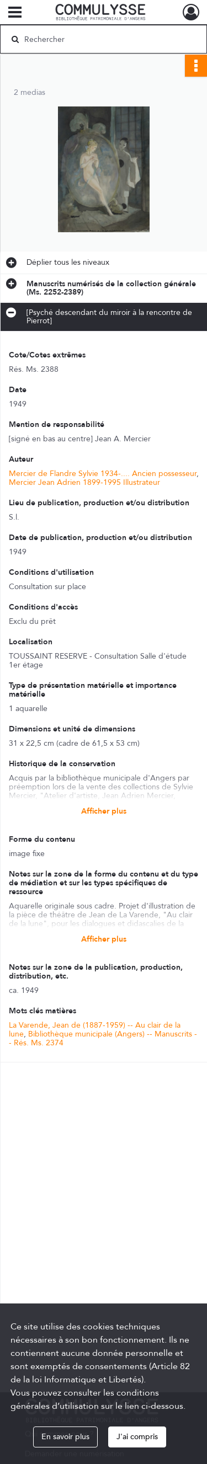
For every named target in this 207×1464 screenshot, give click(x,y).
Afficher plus (103, 811)
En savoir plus (65, 1436)
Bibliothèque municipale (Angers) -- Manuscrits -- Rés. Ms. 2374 (103, 1038)
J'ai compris (137, 1436)
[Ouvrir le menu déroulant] (15, 13)
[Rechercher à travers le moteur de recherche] (102, 39)
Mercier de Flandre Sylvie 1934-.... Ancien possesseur (103, 473)
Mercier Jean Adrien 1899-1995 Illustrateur (84, 482)
